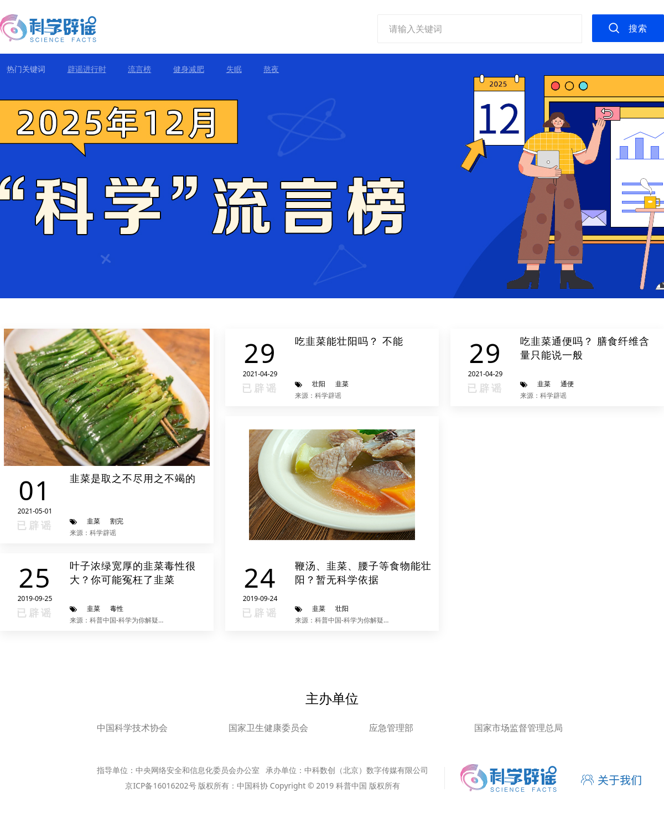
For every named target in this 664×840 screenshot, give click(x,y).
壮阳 (318, 383)
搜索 (638, 28)
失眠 (234, 69)
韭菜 (93, 521)
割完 (116, 521)
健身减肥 (188, 69)
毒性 (116, 608)
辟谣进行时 (87, 69)
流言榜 (139, 69)
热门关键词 (26, 69)
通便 (567, 383)
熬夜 (271, 69)
